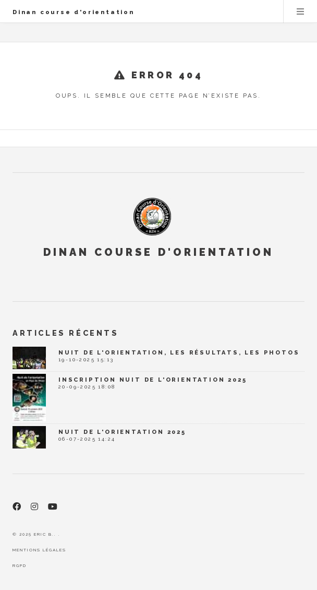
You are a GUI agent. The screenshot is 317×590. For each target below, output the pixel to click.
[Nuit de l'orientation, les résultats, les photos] (29, 358)
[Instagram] (34, 506)
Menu (300, 11)
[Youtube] (52, 506)
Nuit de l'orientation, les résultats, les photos (178, 352)
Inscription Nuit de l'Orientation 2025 (152, 379)
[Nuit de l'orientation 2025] (29, 437)
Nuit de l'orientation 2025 (122, 431)
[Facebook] (17, 506)
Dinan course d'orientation (74, 12)
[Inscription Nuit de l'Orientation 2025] (29, 397)
